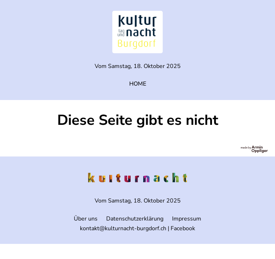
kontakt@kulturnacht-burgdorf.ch (123, 228)
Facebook (183, 228)
